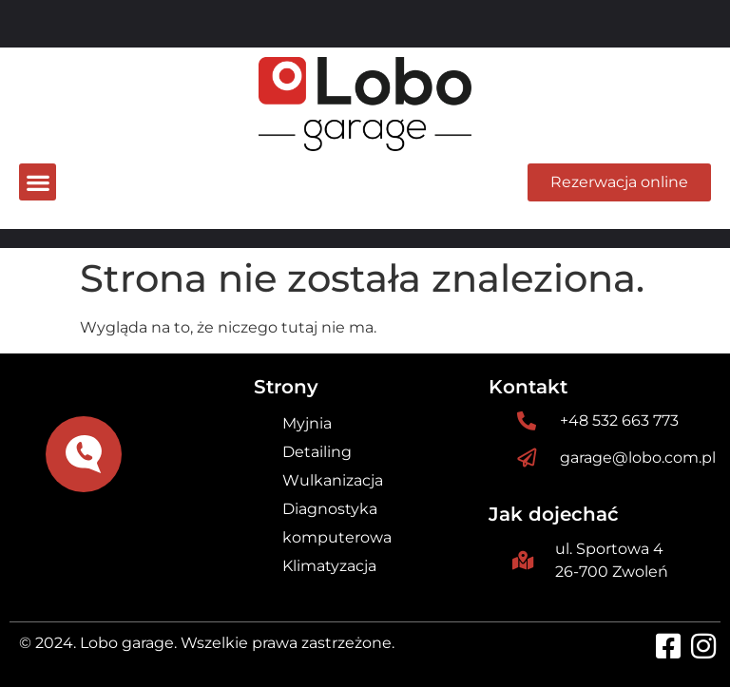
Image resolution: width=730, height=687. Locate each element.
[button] (37, 181)
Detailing (317, 452)
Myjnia (307, 423)
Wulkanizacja (332, 480)
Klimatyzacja (329, 566)
